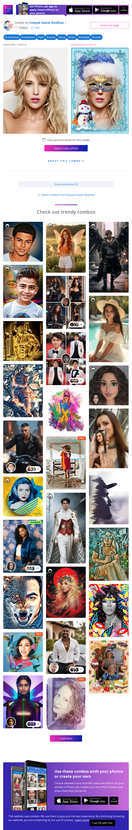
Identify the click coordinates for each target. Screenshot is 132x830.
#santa (51, 37)
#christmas (12, 37)
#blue (61, 37)
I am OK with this (102, 823)
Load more (66, 738)
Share (109, 25)
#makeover (28, 37)
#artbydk (83, 37)
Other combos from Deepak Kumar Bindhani (66, 195)
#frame (96, 37)
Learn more (82, 820)
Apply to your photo (66, 148)
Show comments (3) (66, 184)
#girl (41, 37)
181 (35, 28)
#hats (71, 37)
